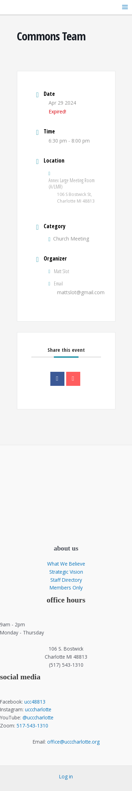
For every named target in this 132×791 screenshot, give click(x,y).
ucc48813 (34, 701)
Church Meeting (69, 238)
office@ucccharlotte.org (73, 741)
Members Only (66, 587)
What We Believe (66, 563)
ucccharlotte (38, 709)
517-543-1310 (32, 725)
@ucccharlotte (38, 717)
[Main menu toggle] (125, 7)
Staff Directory (66, 579)
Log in (66, 776)
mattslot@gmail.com (81, 292)
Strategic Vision (66, 571)
